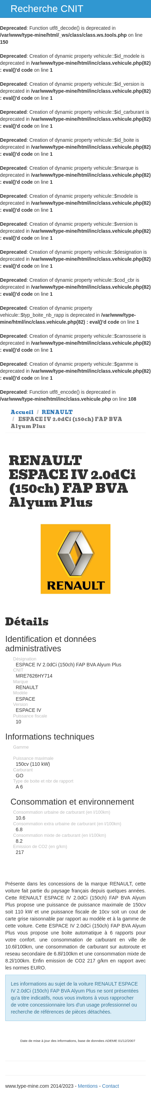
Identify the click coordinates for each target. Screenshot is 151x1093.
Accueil (22, 412)
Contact (110, 1086)
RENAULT (57, 412)
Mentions (88, 1086)
